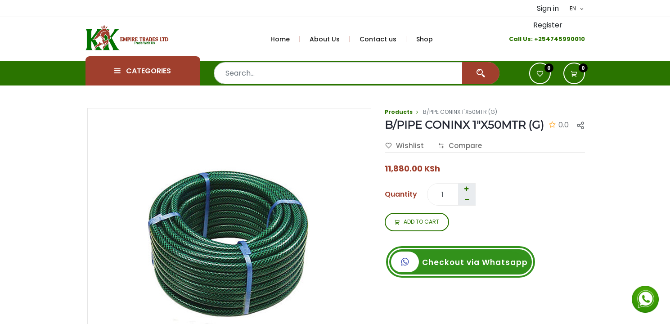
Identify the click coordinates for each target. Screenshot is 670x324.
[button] (574, 73)
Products (399, 112)
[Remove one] (467, 199)
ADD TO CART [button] (417, 222)
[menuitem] (285, 39)
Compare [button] (460, 146)
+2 (538, 39)
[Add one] (466, 189)
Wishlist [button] (404, 146)
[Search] (480, 73)
